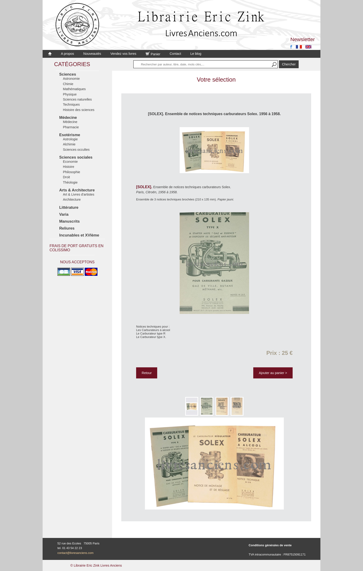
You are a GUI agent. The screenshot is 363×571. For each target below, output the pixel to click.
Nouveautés (92, 53)
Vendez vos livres (123, 53)
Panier (153, 54)
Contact (175, 53)
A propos (67, 53)
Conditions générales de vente (270, 545)
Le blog (195, 53)
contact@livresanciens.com (75, 553)
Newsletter (302, 39)
